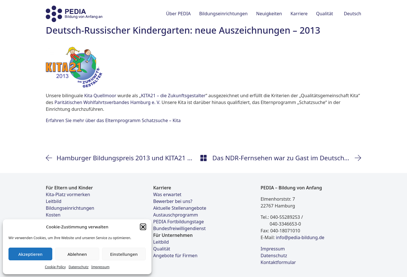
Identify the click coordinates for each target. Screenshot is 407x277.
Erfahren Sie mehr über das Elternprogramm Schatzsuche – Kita (113, 120)
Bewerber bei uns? (172, 201)
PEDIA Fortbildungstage (178, 221)
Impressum (100, 267)
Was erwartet (167, 194)
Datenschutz (78, 267)
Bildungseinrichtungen (70, 208)
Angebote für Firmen (175, 255)
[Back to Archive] (203, 158)
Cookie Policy (55, 267)
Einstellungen (124, 254)
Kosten (53, 215)
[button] (143, 227)
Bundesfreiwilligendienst (179, 228)
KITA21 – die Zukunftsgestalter (173, 95)
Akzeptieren (30, 254)
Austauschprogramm (175, 215)
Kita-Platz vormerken (68, 194)
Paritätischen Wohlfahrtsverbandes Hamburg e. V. (108, 102)
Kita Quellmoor (100, 95)
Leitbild (53, 201)
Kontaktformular (278, 262)
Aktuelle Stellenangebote (179, 208)
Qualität (161, 249)
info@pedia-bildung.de (300, 237)
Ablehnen (77, 254)
